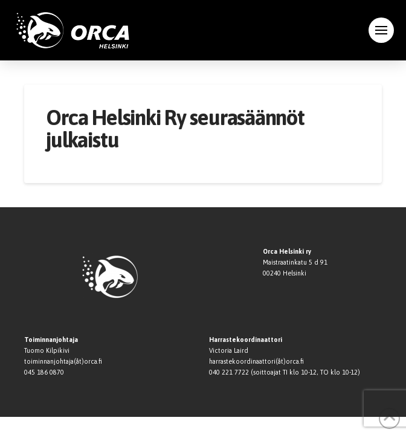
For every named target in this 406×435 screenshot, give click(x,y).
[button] (381, 30)
